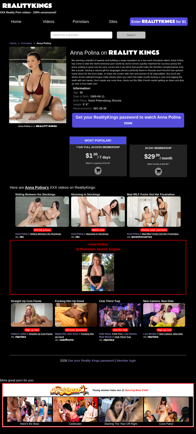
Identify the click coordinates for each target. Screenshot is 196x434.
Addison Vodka (18, 334)
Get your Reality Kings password (91, 360)
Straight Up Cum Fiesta (26, 301)
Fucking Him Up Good (69, 301)
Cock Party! (166, 423)
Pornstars (81, 21)
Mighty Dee (60, 334)
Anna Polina (21, 234)
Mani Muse (73, 334)
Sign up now (32, 330)
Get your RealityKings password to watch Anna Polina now (128, 120)
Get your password (76, 330)
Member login (126, 360)
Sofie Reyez (105, 334)
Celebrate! (75, 423)
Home (16, 21)
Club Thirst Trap (109, 301)
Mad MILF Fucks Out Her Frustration (151, 194)
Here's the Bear (29, 423)
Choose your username (154, 230)
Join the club (120, 330)
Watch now (98, 230)
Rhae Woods (105, 337)
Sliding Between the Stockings (35, 194)
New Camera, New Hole (158, 301)
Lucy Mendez (149, 334)
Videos (48, 21)
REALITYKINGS (27, 6)
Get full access (42, 230)
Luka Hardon (130, 334)
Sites (113, 21)
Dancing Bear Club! (136, 390)
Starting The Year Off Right (120, 423)
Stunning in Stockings (85, 194)
